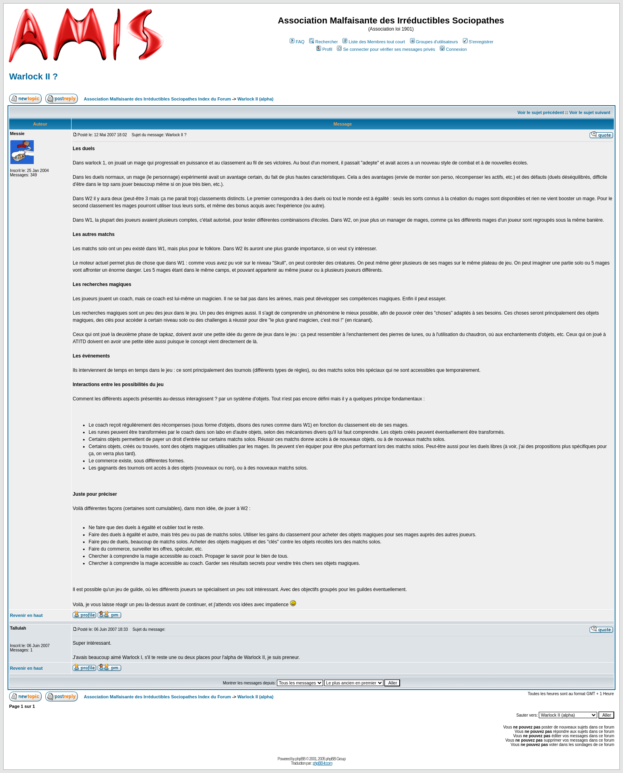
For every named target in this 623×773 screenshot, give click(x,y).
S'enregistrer (478, 41)
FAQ (297, 41)
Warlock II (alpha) (256, 99)
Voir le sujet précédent (540, 112)
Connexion (453, 49)
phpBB (300, 759)
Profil (324, 49)
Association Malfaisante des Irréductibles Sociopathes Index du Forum (157, 99)
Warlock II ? (33, 76)
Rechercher (323, 41)
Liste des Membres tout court (373, 41)
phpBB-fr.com (322, 763)
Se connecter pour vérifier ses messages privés (386, 49)
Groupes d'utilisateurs (434, 41)
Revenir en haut (26, 615)
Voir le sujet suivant (589, 112)
